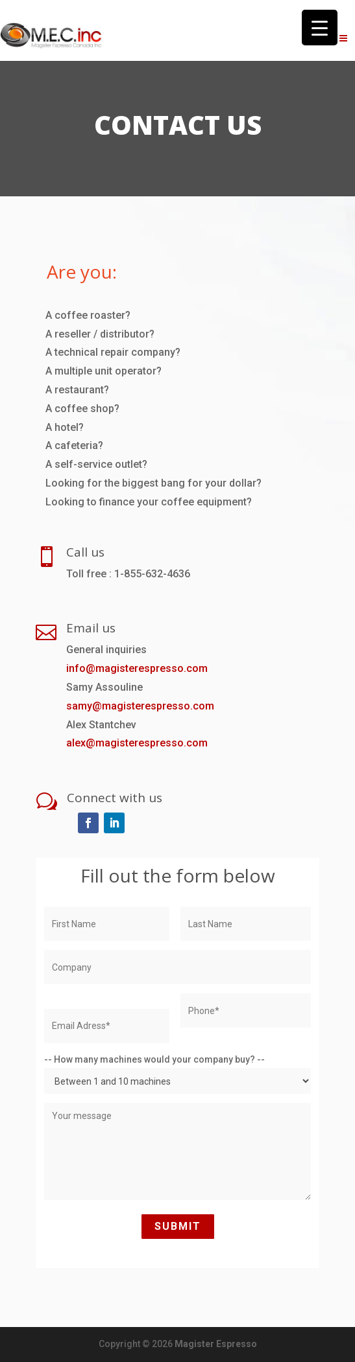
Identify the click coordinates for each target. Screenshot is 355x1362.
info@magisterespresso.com (137, 668)
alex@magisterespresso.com (137, 743)
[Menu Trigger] (319, 27)
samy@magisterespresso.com (140, 706)
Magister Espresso (216, 1344)
